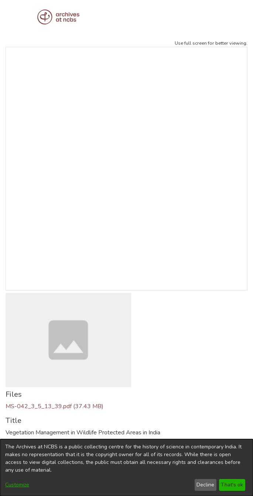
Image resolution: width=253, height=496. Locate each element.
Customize (17, 484)
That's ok (232, 484)
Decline (205, 484)
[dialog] (126, 467)
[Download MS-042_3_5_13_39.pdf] (54, 406)
